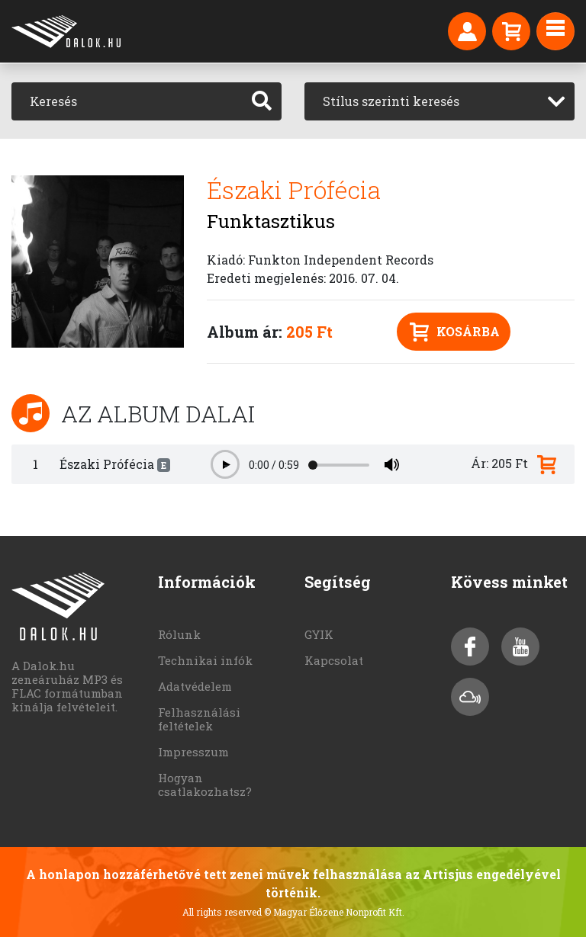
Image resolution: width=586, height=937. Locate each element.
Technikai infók (205, 660)
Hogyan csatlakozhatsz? (205, 784)
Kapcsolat (333, 660)
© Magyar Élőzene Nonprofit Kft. (334, 912)
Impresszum (193, 751)
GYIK (318, 634)
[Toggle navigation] (555, 31)
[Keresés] (127, 101)
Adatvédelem (195, 686)
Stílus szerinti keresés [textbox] (391, 101)
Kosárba (455, 332)
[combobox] (439, 101)
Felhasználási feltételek (199, 718)
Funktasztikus (271, 221)
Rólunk (179, 634)
